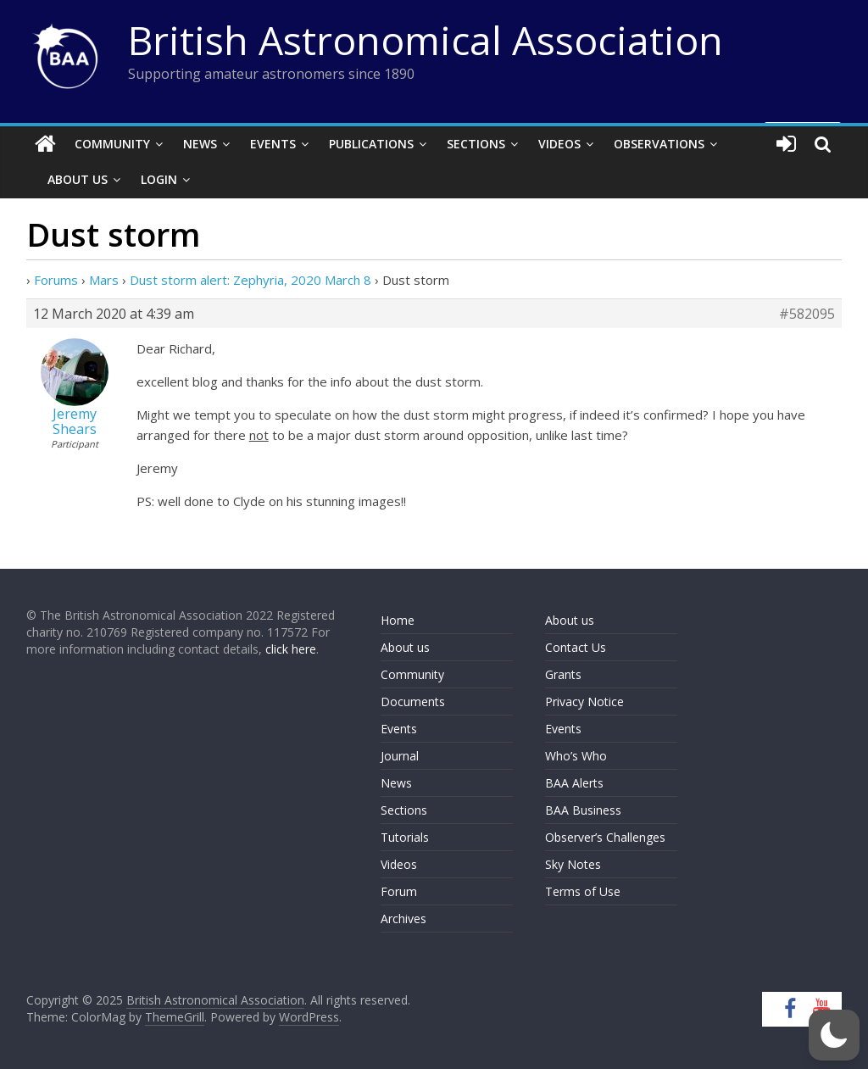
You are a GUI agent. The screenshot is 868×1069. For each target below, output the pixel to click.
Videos (559, 144)
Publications (371, 144)
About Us (77, 179)
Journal (400, 756)
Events (273, 144)
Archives (403, 918)
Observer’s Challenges (605, 837)
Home (398, 620)
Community (112, 144)
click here (290, 649)
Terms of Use (582, 891)
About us (405, 647)
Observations (659, 144)
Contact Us (575, 647)
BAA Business (583, 810)
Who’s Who (576, 756)
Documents (413, 701)
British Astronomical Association (425, 40)
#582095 (807, 313)
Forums (56, 279)
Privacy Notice (584, 701)
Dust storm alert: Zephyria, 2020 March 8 (250, 279)
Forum (399, 891)
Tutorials (405, 837)
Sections (476, 144)
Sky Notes (573, 864)
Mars (104, 279)
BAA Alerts (574, 783)
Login (159, 179)
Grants (563, 674)
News (200, 144)
